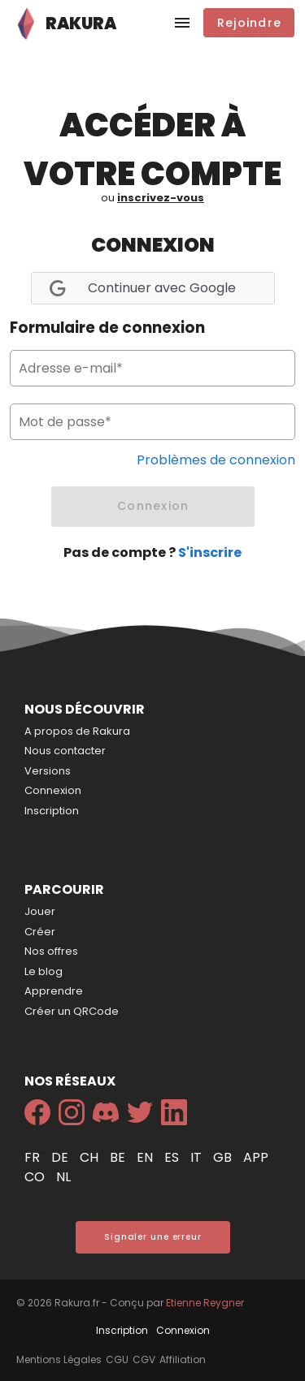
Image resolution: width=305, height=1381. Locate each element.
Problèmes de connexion (216, 460)
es (173, 1157)
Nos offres (51, 951)
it (197, 1157)
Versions (47, 771)
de (61, 1157)
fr (33, 1157)
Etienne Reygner (205, 1303)
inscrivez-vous (160, 197)
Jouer (39, 911)
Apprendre (53, 991)
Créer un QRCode (71, 1011)
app (255, 1157)
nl (63, 1176)
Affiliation (182, 1359)
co (36, 1176)
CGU (117, 1359)
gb (224, 1157)
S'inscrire (210, 552)
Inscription (51, 810)
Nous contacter (65, 750)
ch (91, 1157)
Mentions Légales (59, 1359)
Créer (39, 931)
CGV (144, 1359)
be (119, 1157)
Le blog (43, 971)
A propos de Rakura (77, 731)
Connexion (52, 790)
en (146, 1157)
